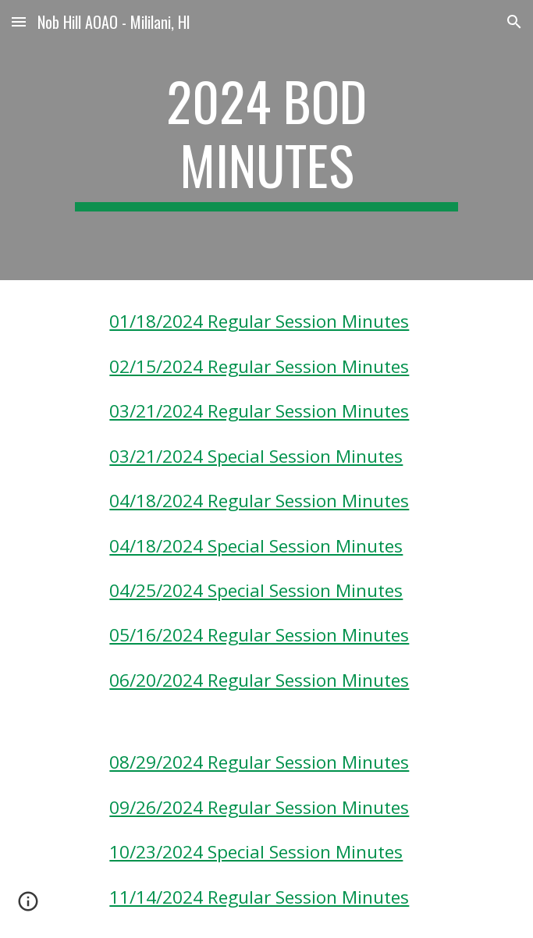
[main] (266, 140)
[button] (18, 21)
